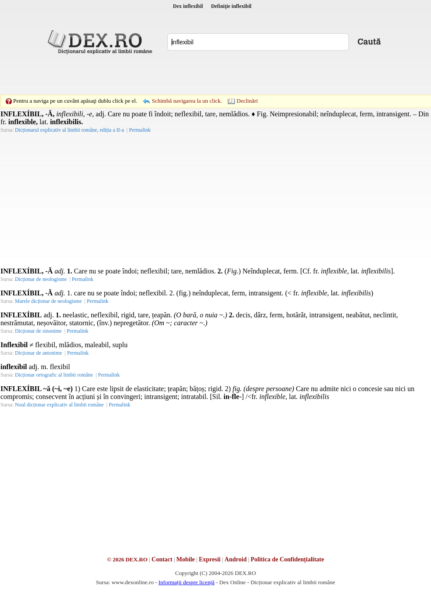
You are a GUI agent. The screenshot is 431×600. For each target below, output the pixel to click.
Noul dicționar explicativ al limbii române (59, 405)
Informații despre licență (186, 582)
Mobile (185, 559)
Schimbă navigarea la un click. (187, 100)
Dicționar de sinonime (38, 331)
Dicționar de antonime (38, 353)
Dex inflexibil (188, 6)
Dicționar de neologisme (41, 279)
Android (236, 559)
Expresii (210, 559)
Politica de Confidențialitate (287, 559)
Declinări (247, 100)
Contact (161, 559)
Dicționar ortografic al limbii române (54, 375)
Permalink (140, 130)
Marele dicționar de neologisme (48, 301)
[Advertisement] (202, 74)
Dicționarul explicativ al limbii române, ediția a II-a (69, 130)
